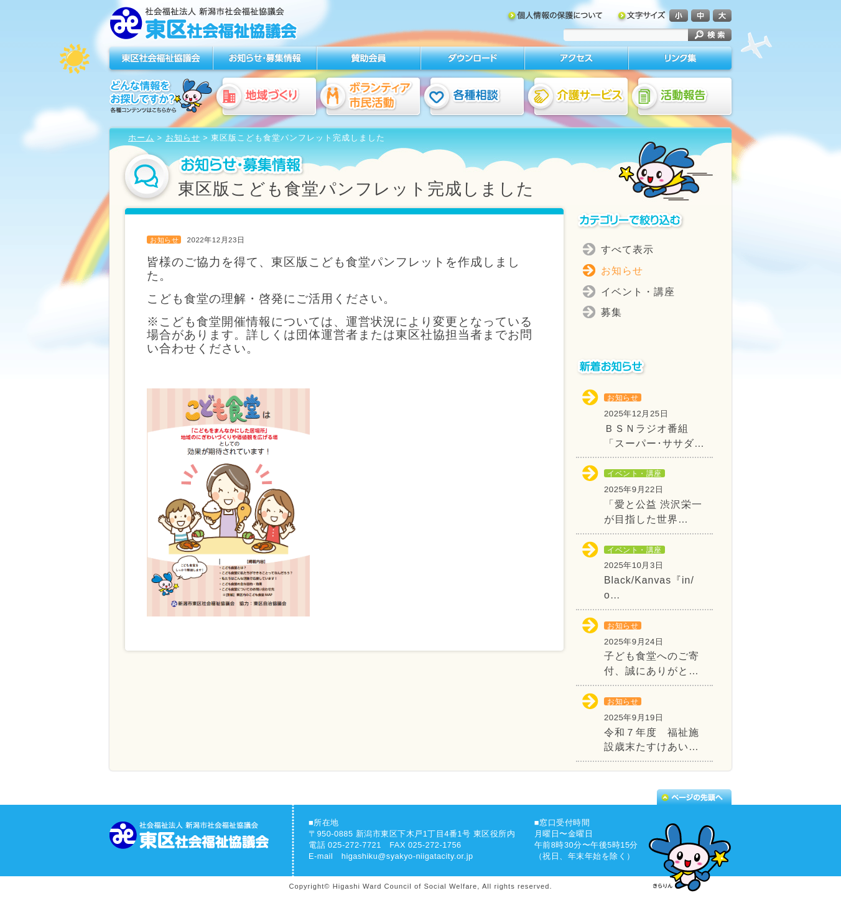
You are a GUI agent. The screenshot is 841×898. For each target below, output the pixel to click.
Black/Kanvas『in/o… (649, 573)
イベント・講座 (638, 291)
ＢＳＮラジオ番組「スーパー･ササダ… (654, 420)
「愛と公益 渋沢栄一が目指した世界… (653, 496)
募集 (611, 312)
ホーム (141, 137)
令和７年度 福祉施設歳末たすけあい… (651, 724)
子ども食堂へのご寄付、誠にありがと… (651, 648)
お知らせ (182, 137)
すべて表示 (627, 249)
